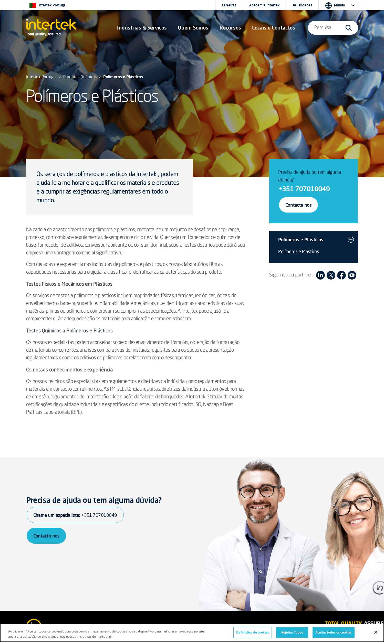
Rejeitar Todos (292, 632)
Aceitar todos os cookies (333, 632)
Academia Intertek (264, 5)
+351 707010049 (304, 189)
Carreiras (229, 5)
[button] (142, 28)
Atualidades (302, 5)
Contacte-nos (298, 205)
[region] (192, 633)
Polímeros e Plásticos (300, 239)
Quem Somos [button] (193, 27)
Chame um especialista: (75, 515)
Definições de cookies (252, 632)
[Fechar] (375, 632)
